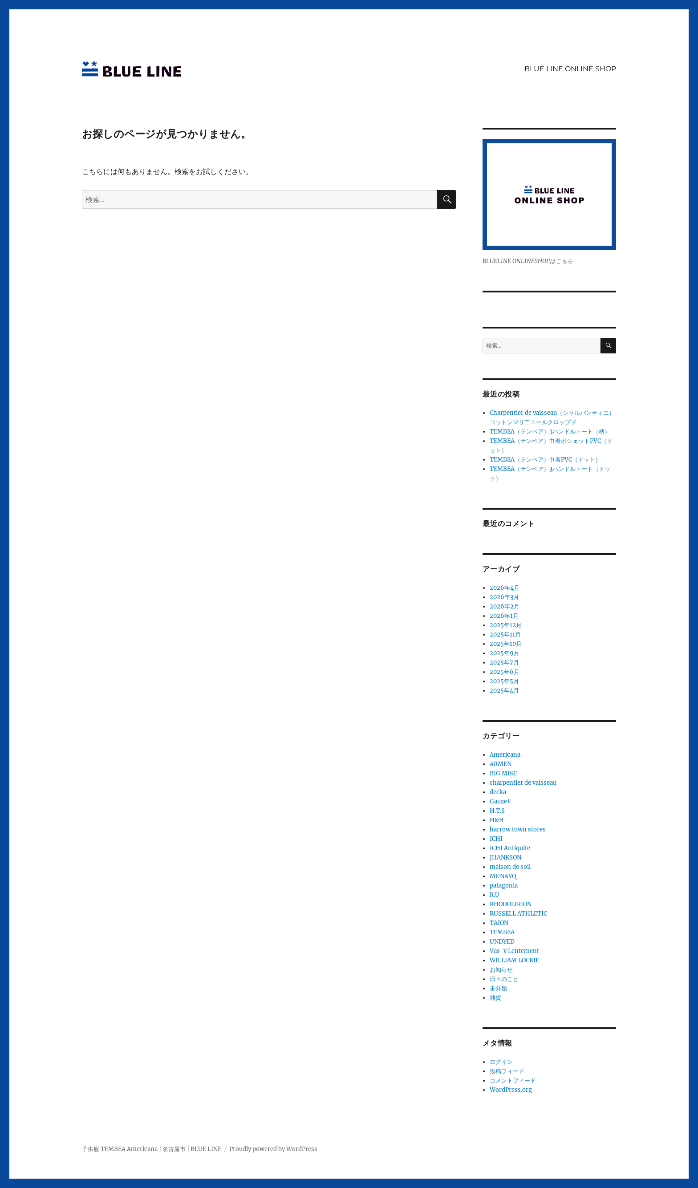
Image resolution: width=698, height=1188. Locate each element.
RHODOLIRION (511, 904)
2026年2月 (504, 606)
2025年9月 (504, 653)
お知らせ (501, 969)
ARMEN (500, 764)
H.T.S (497, 811)
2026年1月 (504, 616)
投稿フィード (507, 1071)
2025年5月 (504, 681)
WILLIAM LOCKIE (514, 960)
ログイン (501, 1062)
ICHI (496, 839)
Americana (505, 754)
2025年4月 (504, 690)
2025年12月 (506, 625)
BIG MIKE (503, 773)
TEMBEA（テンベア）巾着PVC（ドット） (545, 459)
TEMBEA (502, 932)
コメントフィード (513, 1080)
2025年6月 (504, 672)
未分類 (498, 988)
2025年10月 (506, 644)
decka (498, 792)
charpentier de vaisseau (523, 783)
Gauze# (500, 801)
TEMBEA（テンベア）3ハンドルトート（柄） (550, 431)
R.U (494, 895)
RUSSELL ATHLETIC (518, 913)
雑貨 (495, 997)
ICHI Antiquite (510, 848)
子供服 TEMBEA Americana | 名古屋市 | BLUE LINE (151, 1149)
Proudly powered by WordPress (273, 1149)
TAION (499, 923)
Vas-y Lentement (514, 951)
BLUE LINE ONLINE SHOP (570, 69)
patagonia (504, 885)
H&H (497, 820)
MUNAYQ (503, 876)
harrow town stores (518, 829)
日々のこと (504, 979)
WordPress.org (511, 1090)
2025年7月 (504, 662)
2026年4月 (504, 588)
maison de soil (510, 867)
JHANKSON (505, 857)
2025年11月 (505, 634)
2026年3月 (504, 597)
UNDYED (502, 941)
